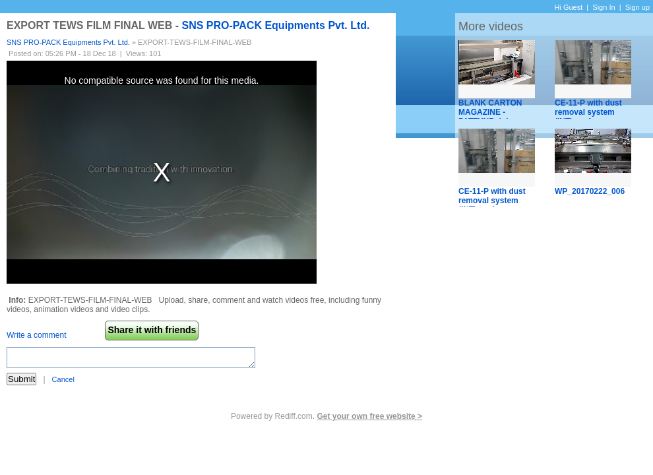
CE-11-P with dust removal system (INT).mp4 (588, 112)
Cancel (63, 379)
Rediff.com (294, 416)
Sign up (637, 7)
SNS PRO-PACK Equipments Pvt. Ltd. (275, 25)
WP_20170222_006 (590, 191)
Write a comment (36, 335)
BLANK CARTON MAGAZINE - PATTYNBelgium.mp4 (498, 112)
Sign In (603, 7)
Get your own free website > (369, 416)
